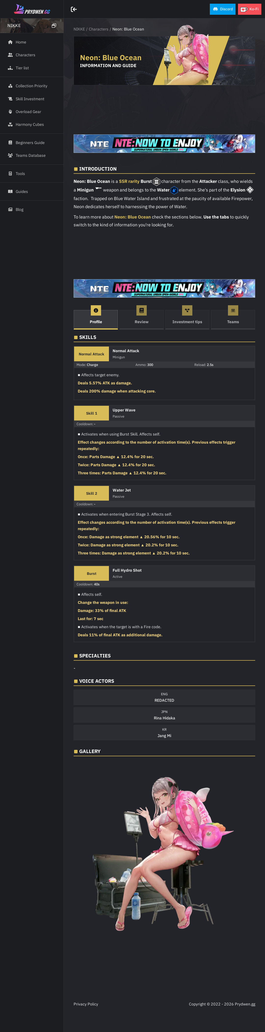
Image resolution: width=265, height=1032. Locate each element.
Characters (98, 29)
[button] (223, 9)
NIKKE (79, 29)
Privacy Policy (86, 1004)
